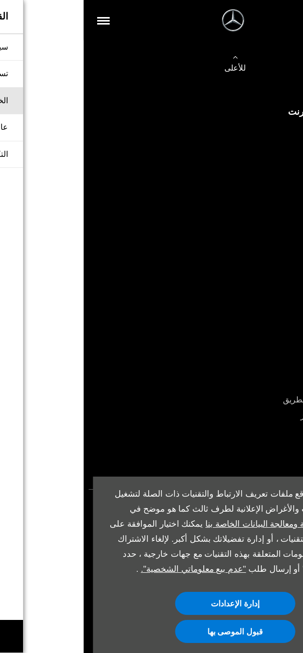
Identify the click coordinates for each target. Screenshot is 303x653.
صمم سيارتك (271, 266)
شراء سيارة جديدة (263, 133)
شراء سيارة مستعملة (258, 149)
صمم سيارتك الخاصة (258, 165)
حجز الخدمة (273, 367)
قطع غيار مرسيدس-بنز (255, 415)
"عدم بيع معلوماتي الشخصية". (109, 569)
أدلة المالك (275, 448)
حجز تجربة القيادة (264, 250)
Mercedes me (270, 432)
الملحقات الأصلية (265, 383)
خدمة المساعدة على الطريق (246, 399)
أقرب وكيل (274, 299)
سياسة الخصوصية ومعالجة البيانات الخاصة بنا (200, 524)
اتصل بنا (280, 181)
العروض (279, 282)
